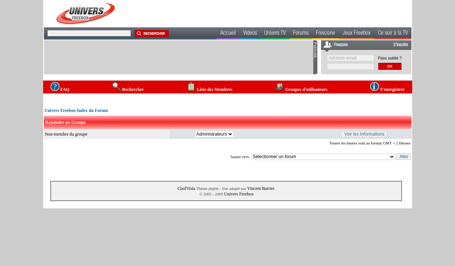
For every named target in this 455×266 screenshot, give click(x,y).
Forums (300, 34)
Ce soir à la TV (393, 34)
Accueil (228, 34)
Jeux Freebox (356, 34)
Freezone (325, 34)
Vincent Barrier (261, 188)
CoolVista (186, 188)
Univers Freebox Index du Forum (76, 110)
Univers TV (275, 34)
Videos (250, 34)
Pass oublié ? (390, 58)
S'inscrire (400, 45)
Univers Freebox (239, 194)
